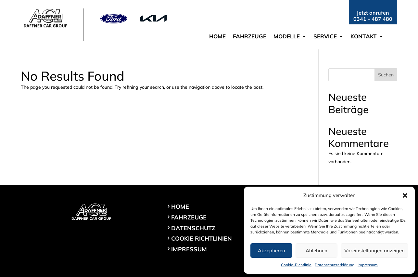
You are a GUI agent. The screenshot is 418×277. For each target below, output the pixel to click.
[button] (405, 195)
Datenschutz (193, 228)
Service (325, 37)
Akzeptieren (271, 250)
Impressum (368, 264)
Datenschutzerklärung (334, 264)
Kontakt (363, 37)
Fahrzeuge (249, 37)
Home (217, 37)
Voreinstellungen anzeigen (374, 250)
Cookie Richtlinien (201, 238)
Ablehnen (316, 250)
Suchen (386, 75)
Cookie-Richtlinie (296, 264)
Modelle (286, 37)
